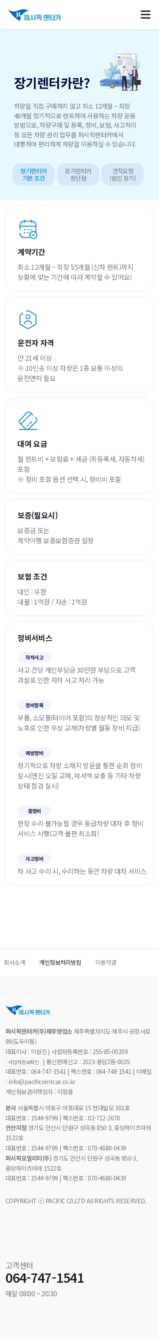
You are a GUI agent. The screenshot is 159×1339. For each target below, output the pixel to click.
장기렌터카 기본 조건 (33, 174)
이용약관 (106, 962)
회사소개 (14, 962)
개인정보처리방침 (60, 962)
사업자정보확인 (23, 1061)
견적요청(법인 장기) (122, 174)
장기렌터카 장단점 (78, 174)
